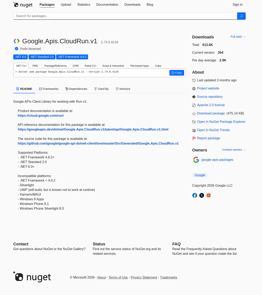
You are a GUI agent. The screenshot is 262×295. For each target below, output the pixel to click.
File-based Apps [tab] (139, 65)
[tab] (47, 4)
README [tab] (24, 89)
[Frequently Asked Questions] (176, 244)
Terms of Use (118, 277)
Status (99, 244)
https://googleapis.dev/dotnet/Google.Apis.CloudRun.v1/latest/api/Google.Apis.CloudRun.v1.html (93, 129)
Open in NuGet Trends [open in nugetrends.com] (213, 130)
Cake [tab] (158, 65)
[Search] (241, 16)
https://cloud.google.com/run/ (41, 115)
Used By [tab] (101, 89)
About (101, 277)
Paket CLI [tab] (90, 65)
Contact (20, 244)
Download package (211, 113)
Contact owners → (234, 149)
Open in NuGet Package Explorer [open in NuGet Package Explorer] (221, 121)
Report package (208, 138)
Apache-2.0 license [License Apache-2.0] (211, 105)
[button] (176, 73)
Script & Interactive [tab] (113, 65)
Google (200, 175)
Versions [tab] (123, 89)
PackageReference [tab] (55, 65)
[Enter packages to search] (125, 16)
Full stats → (238, 36)
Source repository (210, 96)
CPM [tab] (75, 65)
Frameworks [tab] (49, 89)
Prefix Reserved (30, 48)
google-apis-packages (217, 159)
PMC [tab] (35, 65)
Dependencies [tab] (76, 89)
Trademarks (168, 277)
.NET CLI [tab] (21, 65)
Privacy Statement (144, 277)
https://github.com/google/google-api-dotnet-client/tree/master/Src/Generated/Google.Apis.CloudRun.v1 (98, 143)
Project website (208, 88)
